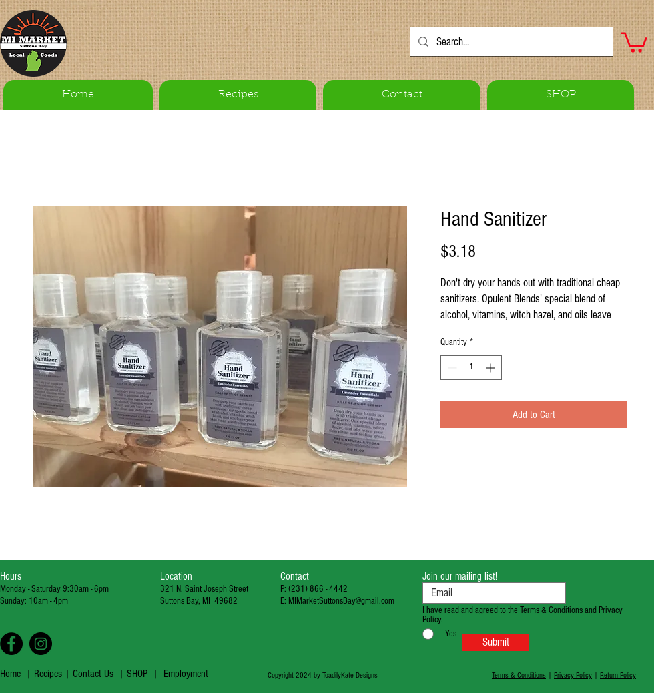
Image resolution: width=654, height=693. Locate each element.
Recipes (49, 674)
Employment (186, 674)
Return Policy (618, 675)
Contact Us (93, 674)
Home (10, 674)
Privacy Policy (573, 675)
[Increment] (491, 367)
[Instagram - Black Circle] (40, 643)
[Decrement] (450, 367)
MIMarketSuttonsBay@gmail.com (341, 601)
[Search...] (510, 41)
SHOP (137, 674)
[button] (634, 41)
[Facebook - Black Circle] (11, 643)
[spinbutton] (471, 367)
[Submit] (495, 642)
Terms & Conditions (519, 675)
